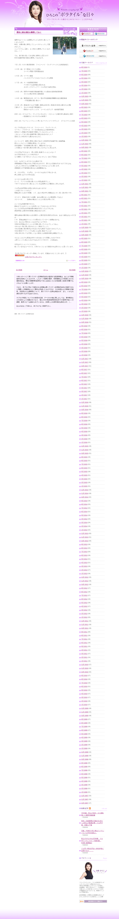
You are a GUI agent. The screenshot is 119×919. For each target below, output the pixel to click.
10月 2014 (84, 497)
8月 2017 (84, 373)
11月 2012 (84, 581)
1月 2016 (84, 442)
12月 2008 (84, 752)
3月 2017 (84, 391)
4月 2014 (84, 519)
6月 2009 (84, 730)
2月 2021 (84, 220)
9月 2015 (84, 457)
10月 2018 (84, 322)
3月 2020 (84, 260)
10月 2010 (84, 672)
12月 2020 (84, 227)
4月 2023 (84, 125)
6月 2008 (84, 774)
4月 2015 (84, 475)
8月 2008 (84, 766)
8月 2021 (84, 198)
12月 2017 (84, 359)
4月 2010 (84, 694)
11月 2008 (84, 756)
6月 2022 (84, 162)
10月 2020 (84, 235)
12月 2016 (84, 402)
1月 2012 (84, 617)
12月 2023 (84, 96)
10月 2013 (84, 541)
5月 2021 (84, 209)
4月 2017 (84, 388)
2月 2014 (84, 526)
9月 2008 (84, 763)
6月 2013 (84, 555)
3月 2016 (84, 435)
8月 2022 (84, 155)
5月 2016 (84, 428)
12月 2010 (84, 664)
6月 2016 (84, 424)
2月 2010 (84, 701)
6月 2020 (84, 249)
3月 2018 (84, 348)
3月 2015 (84, 479)
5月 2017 (84, 384)
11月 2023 (84, 100)
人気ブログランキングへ (33, 257)
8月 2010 (84, 679)
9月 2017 (84, 369)
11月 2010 (84, 668)
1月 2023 (84, 136)
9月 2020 (84, 238)
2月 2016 (84, 439)
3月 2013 (84, 566)
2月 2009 (84, 745)
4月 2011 (84, 650)
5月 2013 (84, 559)
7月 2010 (84, 683)
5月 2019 (84, 297)
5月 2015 (84, 471)
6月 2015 (84, 468)
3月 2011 (84, 654)
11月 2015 (84, 450)
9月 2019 (84, 282)
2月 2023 (84, 133)
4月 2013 (84, 562)
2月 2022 (84, 176)
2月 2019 (84, 308)
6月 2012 (84, 599)
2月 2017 (84, 395)
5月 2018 (84, 340)
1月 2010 (84, 705)
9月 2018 (84, 326)
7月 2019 (84, 289)
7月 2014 (84, 508)
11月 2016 (84, 406)
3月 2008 (84, 785)
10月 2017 (84, 366)
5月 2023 (84, 122)
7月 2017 (84, 377)
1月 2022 (84, 180)
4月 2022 (84, 169)
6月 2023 (84, 118)
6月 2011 (84, 643)
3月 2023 (84, 129)
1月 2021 (84, 224)
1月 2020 (84, 268)
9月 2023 (84, 107)
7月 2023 (84, 115)
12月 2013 (84, 533)
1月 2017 (84, 399)
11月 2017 (84, 362)
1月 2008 (84, 792)
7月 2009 (84, 726)
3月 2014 (84, 522)
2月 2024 (84, 89)
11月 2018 (84, 318)
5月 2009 (84, 734)
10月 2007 (84, 803)
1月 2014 (84, 530)
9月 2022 (84, 151)
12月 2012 (84, 577)
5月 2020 (84, 253)
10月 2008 (84, 759)
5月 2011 (84, 646)
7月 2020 (84, 246)
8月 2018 (84, 329)
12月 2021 (84, 184)
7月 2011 (84, 639)
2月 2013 (84, 570)
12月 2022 (84, 140)
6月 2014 (84, 511)
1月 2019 (84, 311)
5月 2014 (84, 515)
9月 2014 (84, 501)
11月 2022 (84, 144)
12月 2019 (84, 271)
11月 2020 (84, 231)
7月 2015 (84, 464)
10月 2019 (84, 278)
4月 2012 (84, 606)
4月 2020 (84, 257)
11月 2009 (84, 712)
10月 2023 (84, 104)
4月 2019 (84, 300)
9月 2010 (84, 675)
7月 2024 (84, 71)
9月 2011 (84, 632)
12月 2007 (84, 796)
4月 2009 (84, 737)
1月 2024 (84, 93)
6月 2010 (84, 686)
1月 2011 (84, 661)
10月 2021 (84, 191)
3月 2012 (84, 610)
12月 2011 (84, 621)
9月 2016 (84, 413)
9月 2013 (84, 544)
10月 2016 (84, 409)
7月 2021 (84, 202)
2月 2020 (84, 264)
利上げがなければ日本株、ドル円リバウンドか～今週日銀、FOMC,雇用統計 (92, 841)
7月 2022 (84, 158)
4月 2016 (84, 431)
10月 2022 (84, 147)
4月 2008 (84, 781)
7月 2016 (84, 420)
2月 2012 (84, 613)
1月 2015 (84, 486)
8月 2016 (84, 417)
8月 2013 (84, 548)
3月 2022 (84, 173)
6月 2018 (84, 337)
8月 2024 (84, 67)
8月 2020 (84, 242)
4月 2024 (84, 82)
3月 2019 (84, 304)
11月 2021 (84, 187)
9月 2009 (84, 719)
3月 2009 (84, 741)
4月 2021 (84, 213)
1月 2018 (84, 355)
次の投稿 (19, 270)
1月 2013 (84, 573)
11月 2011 (84, 624)
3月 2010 (84, 697)
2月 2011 (84, 657)
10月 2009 (84, 715)
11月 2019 (84, 275)
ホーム (45, 270)
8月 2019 (84, 286)
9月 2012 (84, 588)
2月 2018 (84, 351)
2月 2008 (84, 788)
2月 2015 (84, 482)
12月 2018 (84, 315)
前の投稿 (72, 270)
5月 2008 (84, 777)
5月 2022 (84, 166)
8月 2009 (84, 723)
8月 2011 (84, 635)
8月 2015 (84, 460)
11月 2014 (84, 493)
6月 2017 (84, 380)
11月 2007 (84, 799)
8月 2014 (84, 504)
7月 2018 (84, 333)
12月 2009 (84, 708)
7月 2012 (84, 595)
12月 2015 (84, 446)
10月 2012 (84, 584)
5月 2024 (84, 78)
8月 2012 (84, 592)
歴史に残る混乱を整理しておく (29, 32)
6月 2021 (84, 206)
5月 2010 (84, 690)
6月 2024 (84, 74)
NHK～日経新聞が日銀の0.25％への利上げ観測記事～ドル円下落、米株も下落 (92, 823)
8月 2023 (84, 111)
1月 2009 (84, 748)
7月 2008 (84, 770)
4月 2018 (84, 344)
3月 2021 (84, 217)
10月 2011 (84, 628)
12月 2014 (84, 490)
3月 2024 (84, 85)
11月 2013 (84, 537)
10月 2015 (84, 453)
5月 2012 (84, 603)
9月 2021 (84, 195)
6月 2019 (84, 293)
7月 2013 (84, 552)
